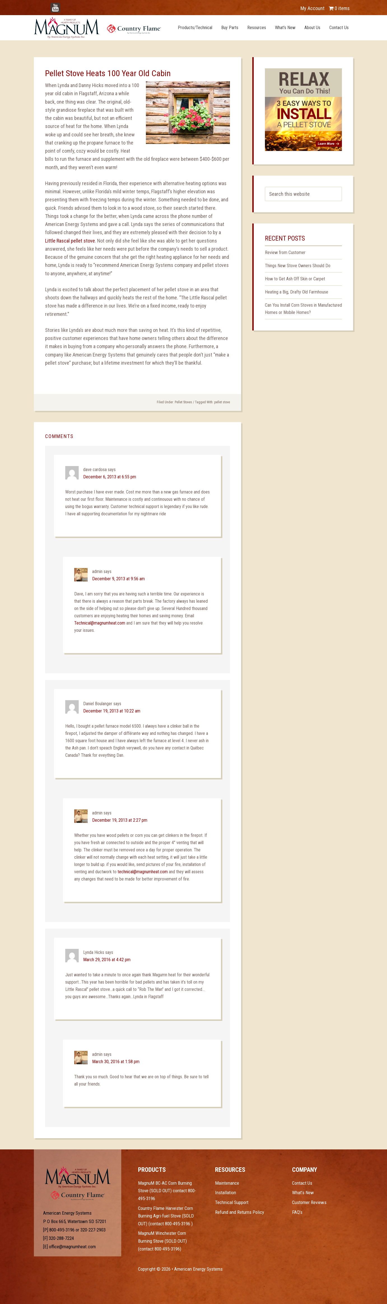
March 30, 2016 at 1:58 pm (115, 1061)
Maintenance (227, 1183)
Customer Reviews (309, 1202)
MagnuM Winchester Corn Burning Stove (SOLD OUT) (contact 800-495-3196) (162, 1240)
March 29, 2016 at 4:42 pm (106, 959)
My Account (312, 8)
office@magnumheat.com (72, 1246)
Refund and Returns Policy (239, 1212)
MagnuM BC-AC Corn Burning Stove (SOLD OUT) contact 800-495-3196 (167, 1190)
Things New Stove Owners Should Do (297, 265)
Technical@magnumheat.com (99, 623)
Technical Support (231, 1202)
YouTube (63, 5)
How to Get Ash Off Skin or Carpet (295, 278)
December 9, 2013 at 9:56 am (118, 578)
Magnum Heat (97, 27)
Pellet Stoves (183, 402)
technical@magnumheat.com (143, 871)
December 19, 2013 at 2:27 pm (119, 820)
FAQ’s (297, 1212)
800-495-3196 (61, 1230)
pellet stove (222, 402)
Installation (225, 1192)
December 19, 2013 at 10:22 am (111, 711)
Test (78, 1177)
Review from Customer (285, 252)
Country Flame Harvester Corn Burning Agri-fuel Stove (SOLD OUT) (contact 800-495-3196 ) (166, 1215)
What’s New (303, 1192)
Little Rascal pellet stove (70, 241)
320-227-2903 (93, 1230)
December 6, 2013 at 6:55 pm (109, 476)
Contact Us (302, 1183)
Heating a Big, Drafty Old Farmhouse (296, 292)
